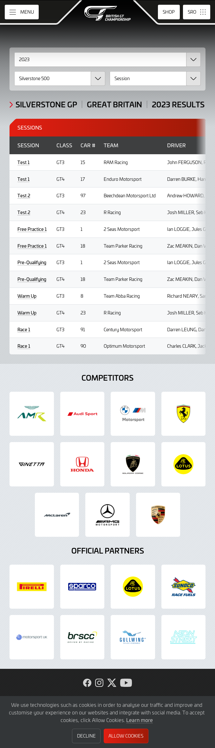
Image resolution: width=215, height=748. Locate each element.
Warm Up (26, 296)
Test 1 (23, 162)
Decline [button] (86, 736)
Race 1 (23, 329)
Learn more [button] (139, 719)
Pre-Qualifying (31, 262)
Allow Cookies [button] (125, 736)
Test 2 (23, 196)
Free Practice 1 (32, 229)
